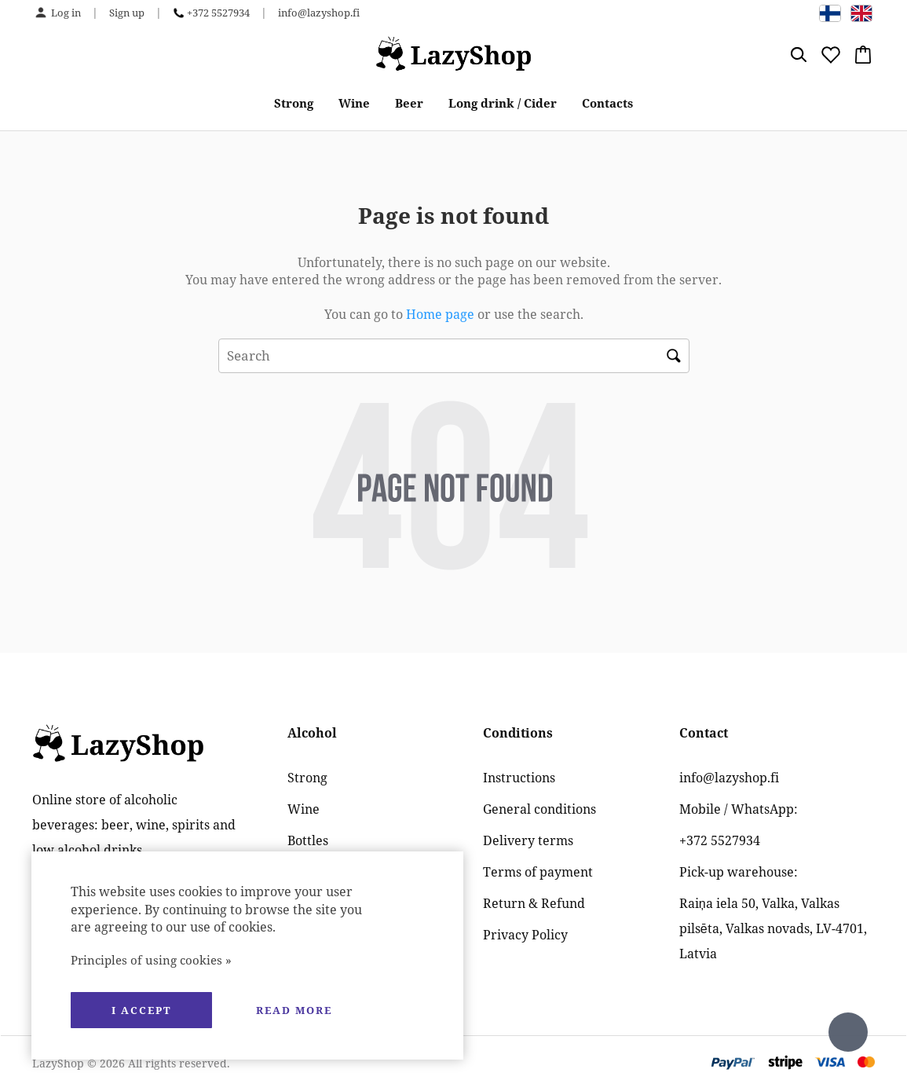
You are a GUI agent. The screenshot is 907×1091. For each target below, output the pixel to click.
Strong (293, 103)
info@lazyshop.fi (319, 12)
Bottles (307, 840)
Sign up (126, 12)
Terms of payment (538, 871)
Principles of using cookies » (151, 960)
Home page (440, 314)
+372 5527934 (218, 12)
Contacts (607, 103)
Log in (66, 12)
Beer (409, 103)
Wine (354, 103)
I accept (141, 1010)
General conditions (539, 809)
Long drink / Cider (502, 103)
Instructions (519, 777)
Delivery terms (528, 840)
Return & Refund (534, 903)
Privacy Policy (525, 934)
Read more (294, 1010)
